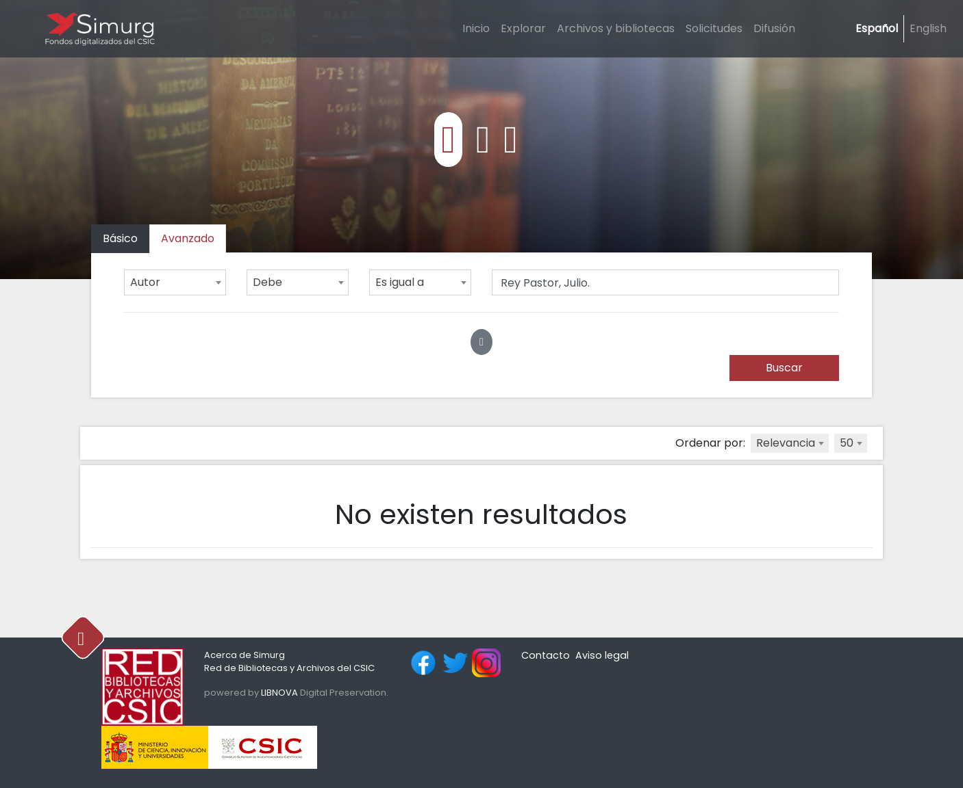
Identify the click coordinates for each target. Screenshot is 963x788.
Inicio (476, 28)
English (928, 28)
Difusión (774, 28)
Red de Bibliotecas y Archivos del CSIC (289, 667)
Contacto (545, 655)
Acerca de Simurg (244, 654)
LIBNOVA (279, 692)
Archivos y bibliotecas (616, 28)
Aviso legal (602, 655)
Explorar (523, 28)
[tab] (187, 238)
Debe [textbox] (267, 282)
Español (876, 28)
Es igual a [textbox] (399, 282)
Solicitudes (714, 28)
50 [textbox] (846, 443)
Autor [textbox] (145, 282)
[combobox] (175, 283)
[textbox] (790, 443)
